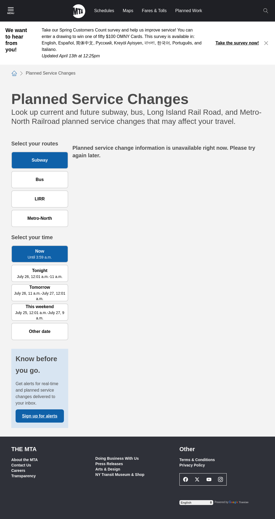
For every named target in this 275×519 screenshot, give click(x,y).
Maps (128, 10)
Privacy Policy (192, 465)
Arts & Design (107, 469)
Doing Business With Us (117, 458)
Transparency (23, 476)
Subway (40, 160)
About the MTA (24, 460)
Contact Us (21, 465)
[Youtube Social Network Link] (209, 479)
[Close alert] (266, 43)
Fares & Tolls (154, 10)
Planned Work (188, 10)
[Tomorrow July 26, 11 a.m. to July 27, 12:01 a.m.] (39, 292)
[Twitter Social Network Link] (197, 479)
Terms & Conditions (197, 460)
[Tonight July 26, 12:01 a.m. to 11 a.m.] (39, 273)
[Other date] (39, 331)
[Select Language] (196, 502)
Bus (40, 179)
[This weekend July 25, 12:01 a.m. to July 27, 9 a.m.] (39, 312)
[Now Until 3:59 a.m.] (39, 254)
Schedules (104, 10)
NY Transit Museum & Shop (119, 474)
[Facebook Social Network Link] (185, 479)
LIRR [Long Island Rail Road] (40, 199)
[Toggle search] (265, 10)
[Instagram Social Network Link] (221, 479)
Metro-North (39, 218)
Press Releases (109, 464)
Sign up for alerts (39, 416)
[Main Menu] (10, 11)
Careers (18, 470)
